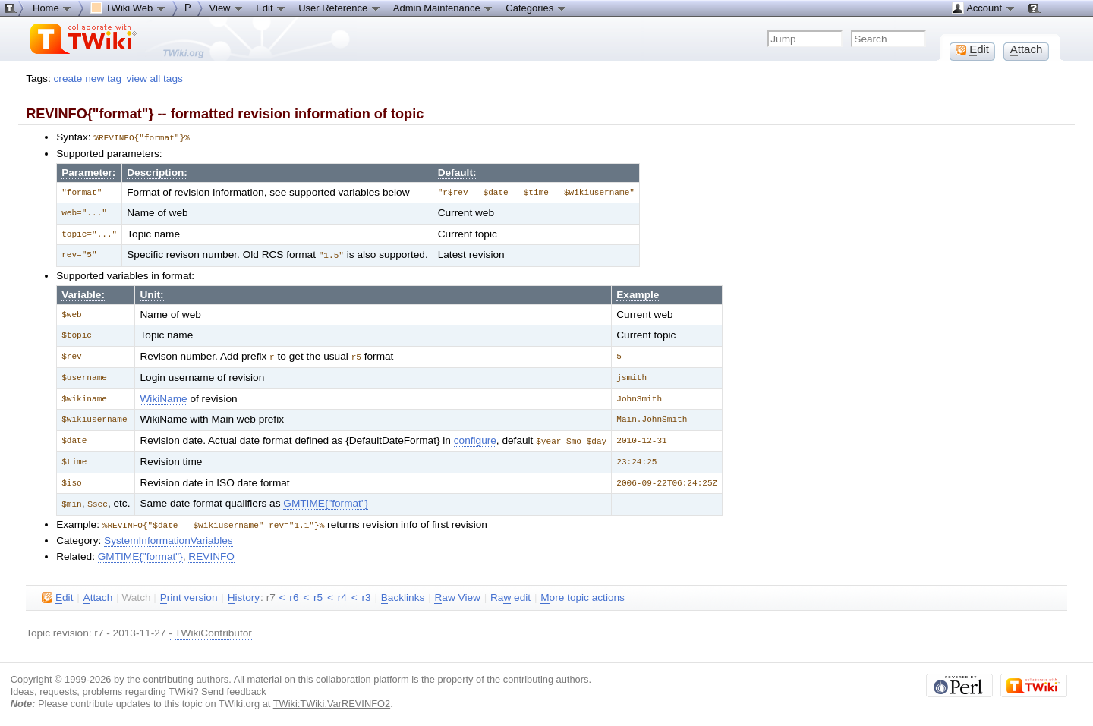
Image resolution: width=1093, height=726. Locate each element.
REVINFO (211, 552)
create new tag (87, 78)
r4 (342, 593)
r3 (365, 593)
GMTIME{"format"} (325, 500)
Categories (536, 8)
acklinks (403, 593)
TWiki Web (128, 8)
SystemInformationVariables (168, 536)
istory (244, 593)
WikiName (163, 396)
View (226, 8)
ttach (98, 593)
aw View (457, 593)
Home (52, 8)
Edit (271, 8)
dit (57, 593)
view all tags (155, 78)
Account (983, 8)
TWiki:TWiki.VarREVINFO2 (331, 699)
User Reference (339, 8)
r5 (318, 593)
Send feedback (233, 687)
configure (475, 438)
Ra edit (510, 593)
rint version (189, 593)
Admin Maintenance (443, 8)
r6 (293, 593)
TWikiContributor (213, 628)
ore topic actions (582, 593)
